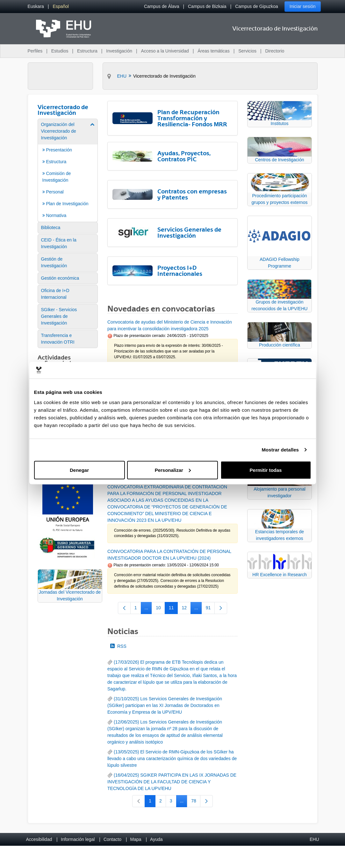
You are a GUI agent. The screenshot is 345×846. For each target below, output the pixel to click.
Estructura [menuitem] (87, 50)
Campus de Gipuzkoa (256, 6)
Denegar (79, 469)
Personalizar (173, 469)
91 (210, 609)
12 (186, 609)
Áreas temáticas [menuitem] (213, 50)
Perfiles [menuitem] (35, 50)
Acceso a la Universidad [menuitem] (165, 50)
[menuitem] (36, 6)
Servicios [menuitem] (247, 50)
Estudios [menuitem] (59, 50)
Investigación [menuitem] (119, 50)
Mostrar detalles (280, 449)
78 (195, 802)
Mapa (135, 839)
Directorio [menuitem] (274, 50)
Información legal (78, 839)
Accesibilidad (39, 839)
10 (160, 609)
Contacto (112, 839)
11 (173, 609)
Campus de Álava (161, 6)
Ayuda (156, 839)
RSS (118, 646)
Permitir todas (266, 469)
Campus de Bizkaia (207, 6)
